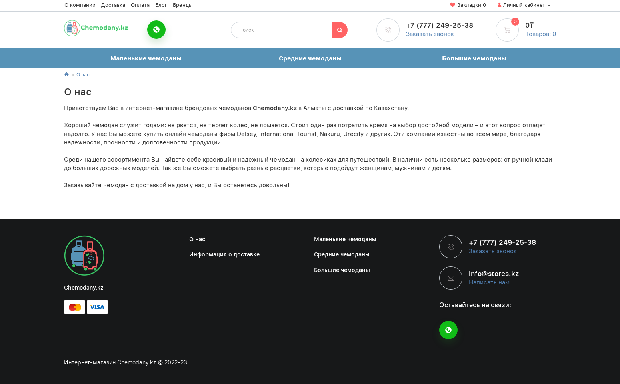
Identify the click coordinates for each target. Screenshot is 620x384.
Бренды (182, 5)
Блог (161, 5)
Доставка (113, 5)
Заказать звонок (430, 34)
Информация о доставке (224, 254)
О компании (80, 5)
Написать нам (489, 282)
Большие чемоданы (474, 58)
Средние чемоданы (310, 58)
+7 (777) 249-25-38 (439, 25)
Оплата (140, 5)
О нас (83, 75)
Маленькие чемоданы (146, 58)
